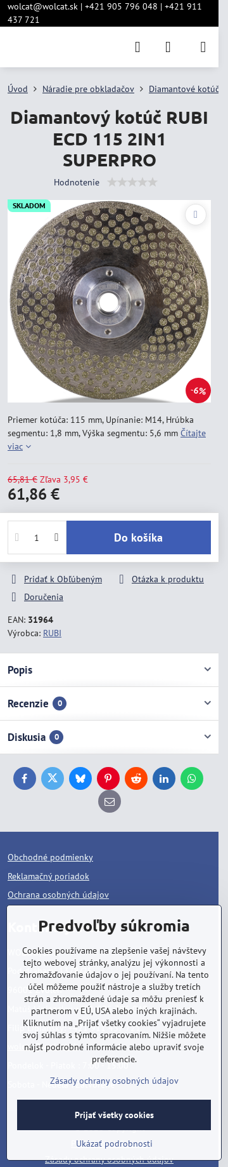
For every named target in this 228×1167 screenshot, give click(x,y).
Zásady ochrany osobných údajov (114, 1080)
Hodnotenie (76, 182)
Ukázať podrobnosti (114, 1143)
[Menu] (203, 47)
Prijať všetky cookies (114, 1115)
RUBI (52, 633)
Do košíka (138, 537)
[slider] (132, 182)
